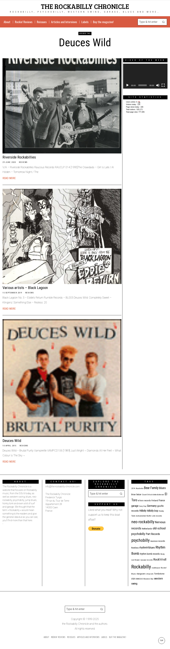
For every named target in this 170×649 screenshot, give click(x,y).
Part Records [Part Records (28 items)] (153, 534)
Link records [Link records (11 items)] (157, 516)
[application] (145, 76)
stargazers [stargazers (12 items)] (141, 574)
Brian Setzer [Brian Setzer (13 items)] (136, 494)
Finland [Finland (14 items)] (154, 500)
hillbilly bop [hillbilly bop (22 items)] (152, 510)
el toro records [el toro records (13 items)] (144, 500)
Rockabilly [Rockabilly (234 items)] (141, 567)
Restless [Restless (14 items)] (135, 547)
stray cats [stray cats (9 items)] (149, 574)
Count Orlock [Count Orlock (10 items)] (147, 495)
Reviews (23, 162)
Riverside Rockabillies (19, 157)
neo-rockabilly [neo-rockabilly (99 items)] (142, 521)
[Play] (127, 85)
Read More (9, 178)
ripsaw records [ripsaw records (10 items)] (146, 560)
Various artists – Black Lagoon (25, 287)
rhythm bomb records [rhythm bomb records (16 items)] (150, 554)
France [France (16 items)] (162, 500)
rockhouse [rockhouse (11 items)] (156, 568)
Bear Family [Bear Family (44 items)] (151, 488)
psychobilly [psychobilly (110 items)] (140, 540)
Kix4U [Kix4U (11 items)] (149, 516)
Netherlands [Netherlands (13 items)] (147, 528)
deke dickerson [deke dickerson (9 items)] (158, 495)
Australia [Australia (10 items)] (139, 488)
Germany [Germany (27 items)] (152, 505)
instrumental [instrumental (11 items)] (141, 516)
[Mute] (157, 85)
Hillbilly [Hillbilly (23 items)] (142, 510)
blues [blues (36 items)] (162, 488)
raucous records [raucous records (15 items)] (157, 541)
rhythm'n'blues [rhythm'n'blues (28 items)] (147, 547)
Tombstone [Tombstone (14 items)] (159, 573)
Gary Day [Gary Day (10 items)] (142, 506)
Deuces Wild (12, 440)
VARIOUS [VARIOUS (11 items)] (139, 579)
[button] (163, 22)
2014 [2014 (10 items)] (133, 488)
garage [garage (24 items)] (135, 505)
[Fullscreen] (163, 85)
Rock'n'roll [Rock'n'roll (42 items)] (159, 559)
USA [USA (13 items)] (133, 578)
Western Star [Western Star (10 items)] (148, 579)
